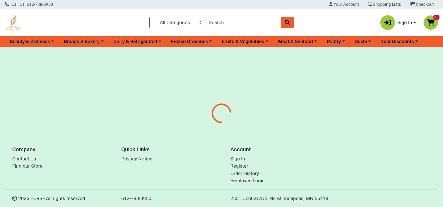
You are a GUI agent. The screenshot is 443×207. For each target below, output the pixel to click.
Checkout (422, 4)
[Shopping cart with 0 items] (430, 22)
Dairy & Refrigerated (135, 41)
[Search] (243, 22)
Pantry (334, 41)
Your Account (344, 4)
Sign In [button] (396, 22)
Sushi (361, 41)
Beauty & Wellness (30, 41)
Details (200, 125)
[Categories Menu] (177, 22)
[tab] (201, 125)
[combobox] (243, 22)
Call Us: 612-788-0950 (29, 4)
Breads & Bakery (82, 41)
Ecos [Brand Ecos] (250, 147)
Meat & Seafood (295, 41)
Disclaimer (255, 125)
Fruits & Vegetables (243, 41)
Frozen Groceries (189, 41)
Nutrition (226, 125)
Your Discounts (397, 41)
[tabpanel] (314, 150)
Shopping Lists (384, 4)
